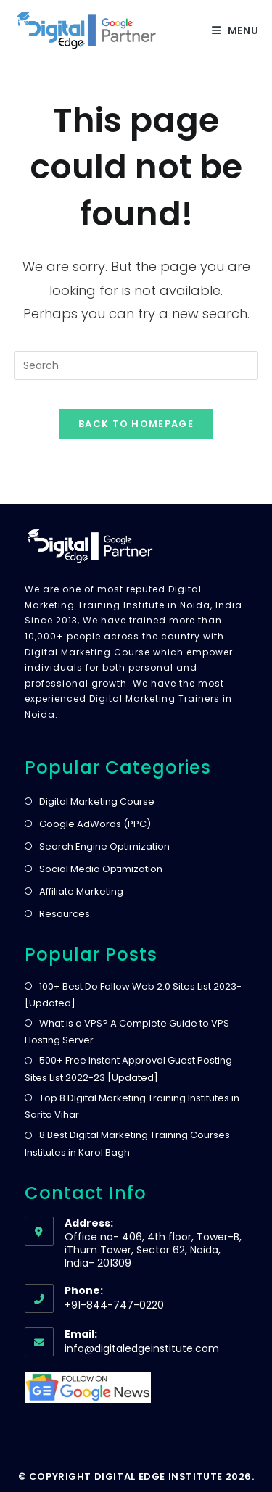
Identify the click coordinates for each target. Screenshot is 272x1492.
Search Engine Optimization (104, 846)
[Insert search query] (136, 365)
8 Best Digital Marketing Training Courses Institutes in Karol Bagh (127, 1143)
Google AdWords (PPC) (95, 824)
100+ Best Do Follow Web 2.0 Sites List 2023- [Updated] (133, 994)
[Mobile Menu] (235, 30)
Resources (64, 914)
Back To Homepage (136, 424)
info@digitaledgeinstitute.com (142, 1348)
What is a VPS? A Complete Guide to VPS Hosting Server (127, 1031)
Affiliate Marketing (81, 891)
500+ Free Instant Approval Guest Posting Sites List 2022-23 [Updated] (128, 1068)
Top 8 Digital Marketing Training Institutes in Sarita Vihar (132, 1106)
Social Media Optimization (100, 869)
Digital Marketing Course (96, 801)
